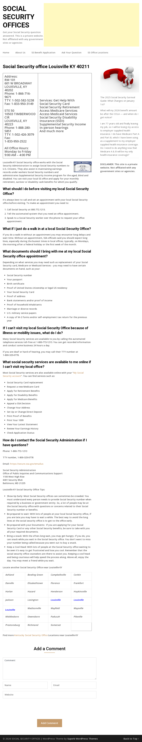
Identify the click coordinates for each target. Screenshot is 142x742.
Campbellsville (58, 574)
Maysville (78, 608)
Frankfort (78, 583)
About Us (20, 52)
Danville (9, 583)
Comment (49, 668)
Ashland (9, 574)
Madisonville (34, 608)
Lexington (32, 599)
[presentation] (26, 708)
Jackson (9, 599)
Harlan (8, 591)
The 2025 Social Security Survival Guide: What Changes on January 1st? (117, 101)
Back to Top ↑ (131, 738)
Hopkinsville (80, 591)
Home (6, 52)
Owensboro (33, 616)
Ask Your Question (71, 52)
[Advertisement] (91, 25)
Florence (55, 583)
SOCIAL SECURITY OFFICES (18, 17)
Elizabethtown (35, 583)
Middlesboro (12, 616)
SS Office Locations (98, 52)
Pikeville (78, 616)
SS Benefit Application (43, 52)
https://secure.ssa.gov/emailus (26, 463)
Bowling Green (35, 574)
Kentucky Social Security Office (31, 635)
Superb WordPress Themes (82, 738)
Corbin (77, 574)
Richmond (32, 624)
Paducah (55, 616)
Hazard (31, 591)
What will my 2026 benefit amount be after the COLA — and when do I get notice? (119, 114)
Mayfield (55, 608)
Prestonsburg (12, 624)
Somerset (56, 624)
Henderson (56, 591)
